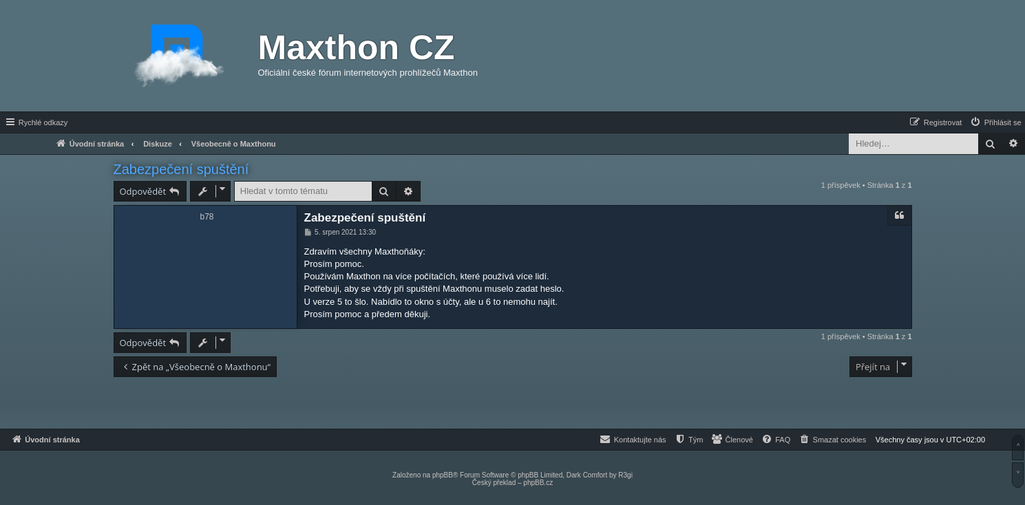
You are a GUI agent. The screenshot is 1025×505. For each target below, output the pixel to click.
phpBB (442, 475)
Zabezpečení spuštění (181, 169)
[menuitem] (995, 122)
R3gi (625, 475)
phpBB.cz (538, 482)
